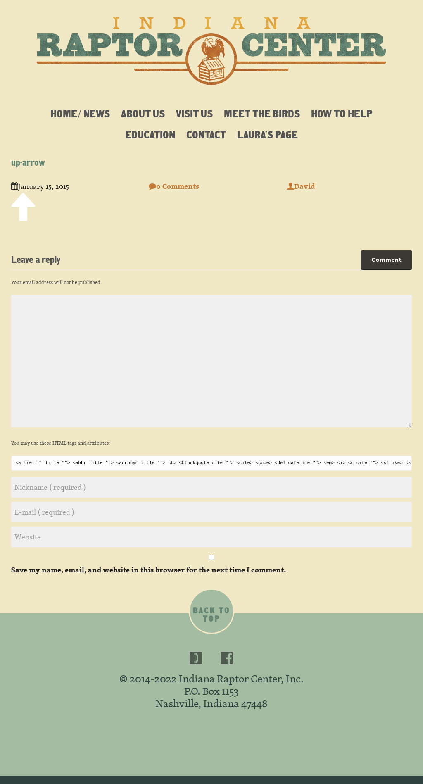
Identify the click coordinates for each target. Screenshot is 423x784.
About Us (143, 113)
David (301, 186)
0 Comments (174, 186)
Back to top (211, 614)
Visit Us (194, 113)
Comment (386, 259)
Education (150, 134)
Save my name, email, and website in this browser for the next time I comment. (148, 569)
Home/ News (80, 113)
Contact (206, 134)
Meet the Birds (262, 113)
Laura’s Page (267, 134)
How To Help (342, 113)
